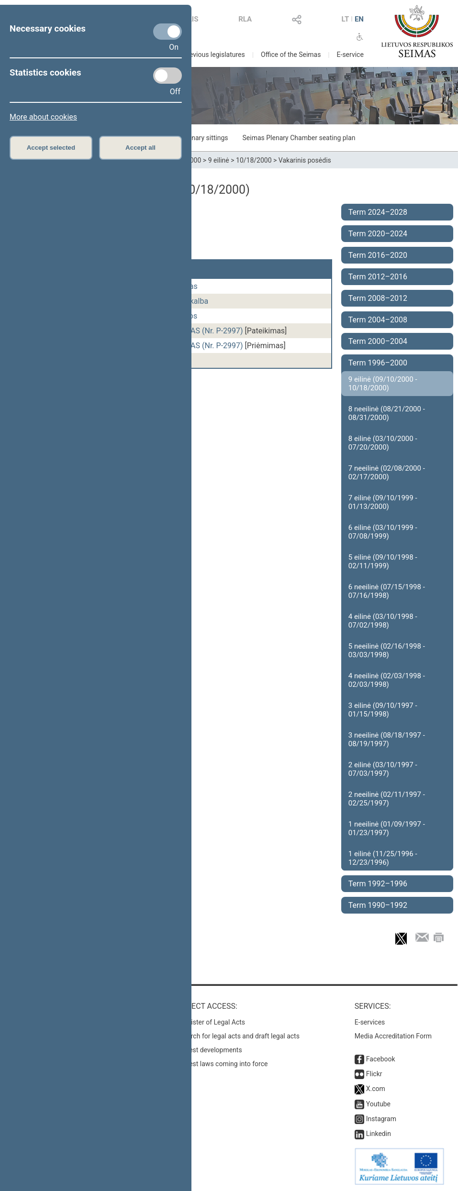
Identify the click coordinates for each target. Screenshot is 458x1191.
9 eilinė (218, 160)
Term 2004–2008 (377, 319)
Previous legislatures (214, 54)
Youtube (378, 1104)
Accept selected (51, 147)
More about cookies (43, 116)
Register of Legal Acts (212, 1022)
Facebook (380, 1059)
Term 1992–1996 (377, 883)
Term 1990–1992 (377, 905)
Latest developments (210, 1050)
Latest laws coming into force (223, 1064)
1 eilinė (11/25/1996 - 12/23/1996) (382, 858)
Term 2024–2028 (377, 212)
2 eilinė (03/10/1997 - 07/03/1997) (382, 769)
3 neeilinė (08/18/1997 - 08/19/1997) (386, 739)
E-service (350, 54)
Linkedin (378, 1133)
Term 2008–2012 (377, 298)
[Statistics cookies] (167, 75)
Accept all (140, 147)
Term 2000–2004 (377, 341)
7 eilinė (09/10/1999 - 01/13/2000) (382, 502)
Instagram (381, 1119)
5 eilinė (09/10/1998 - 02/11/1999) (382, 561)
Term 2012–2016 (377, 276)
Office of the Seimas (291, 54)
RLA (245, 19)
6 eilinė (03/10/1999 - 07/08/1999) (382, 531)
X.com (375, 1088)
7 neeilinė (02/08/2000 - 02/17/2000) (386, 472)
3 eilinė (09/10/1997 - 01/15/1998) (382, 709)
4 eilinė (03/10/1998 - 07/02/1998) (382, 620)
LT (345, 19)
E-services (370, 1022)
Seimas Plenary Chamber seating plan (299, 138)
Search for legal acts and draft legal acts (239, 1036)
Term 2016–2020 (377, 255)
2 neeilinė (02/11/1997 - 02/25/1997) (386, 798)
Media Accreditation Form (393, 1036)
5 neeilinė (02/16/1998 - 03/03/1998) (386, 650)
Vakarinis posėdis (305, 160)
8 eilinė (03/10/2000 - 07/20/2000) (382, 443)
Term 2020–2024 (377, 233)
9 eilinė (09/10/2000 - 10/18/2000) (382, 383)
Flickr (374, 1074)
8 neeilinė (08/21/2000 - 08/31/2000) (386, 413)
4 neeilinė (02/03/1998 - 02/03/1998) (386, 680)
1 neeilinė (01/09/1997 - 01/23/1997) (386, 828)
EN (359, 19)
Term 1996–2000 (377, 362)
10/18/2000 (254, 160)
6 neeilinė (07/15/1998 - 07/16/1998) (386, 591)
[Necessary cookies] (167, 31)
